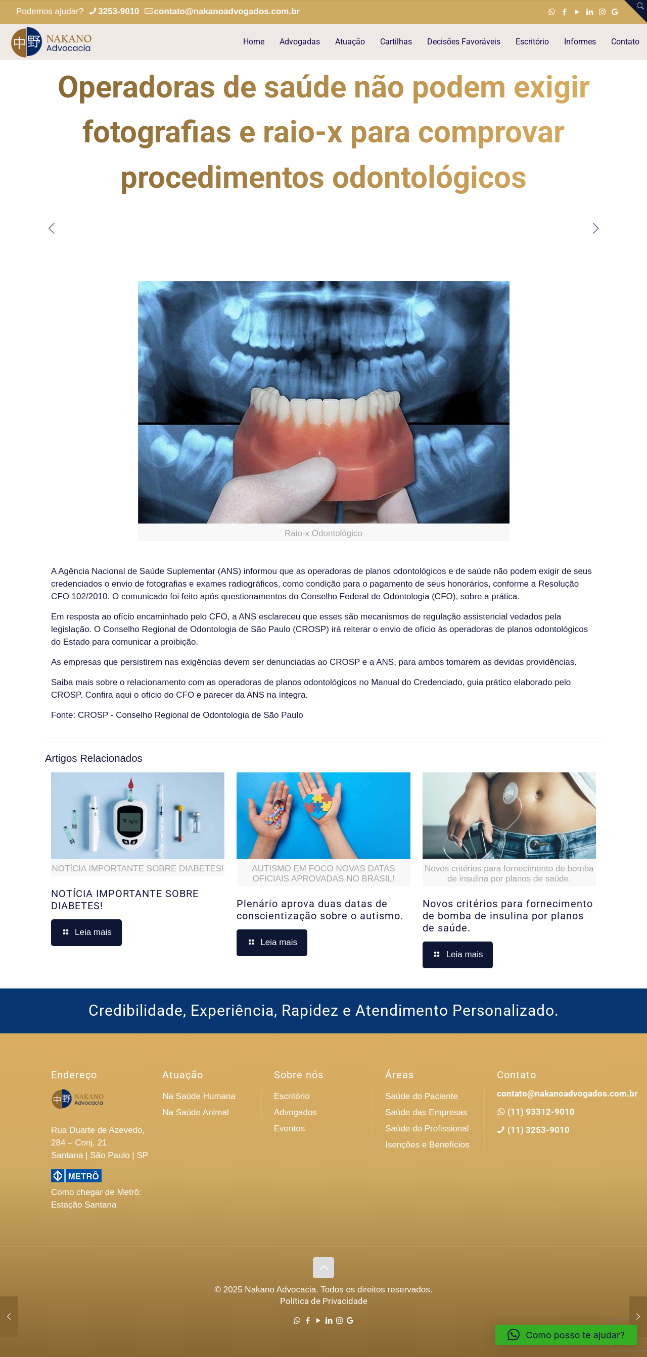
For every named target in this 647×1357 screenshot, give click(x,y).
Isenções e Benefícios (427, 1145)
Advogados (295, 1112)
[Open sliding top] (635, 11)
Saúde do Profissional (427, 1128)
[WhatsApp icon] (552, 12)
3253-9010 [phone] (118, 11)
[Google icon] (615, 12)
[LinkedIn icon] (589, 12)
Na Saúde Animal (195, 1112)
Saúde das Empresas (426, 1112)
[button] (566, 1335)
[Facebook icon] (564, 12)
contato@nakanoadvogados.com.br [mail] (227, 11)
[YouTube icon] (577, 12)
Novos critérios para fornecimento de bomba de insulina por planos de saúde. (508, 916)
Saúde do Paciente (421, 1096)
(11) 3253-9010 (537, 1130)
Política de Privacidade (323, 1301)
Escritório (292, 1096)
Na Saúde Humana (199, 1096)
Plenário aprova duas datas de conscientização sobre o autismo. (320, 910)
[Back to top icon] (323, 1267)
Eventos (289, 1128)
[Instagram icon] (602, 12)
